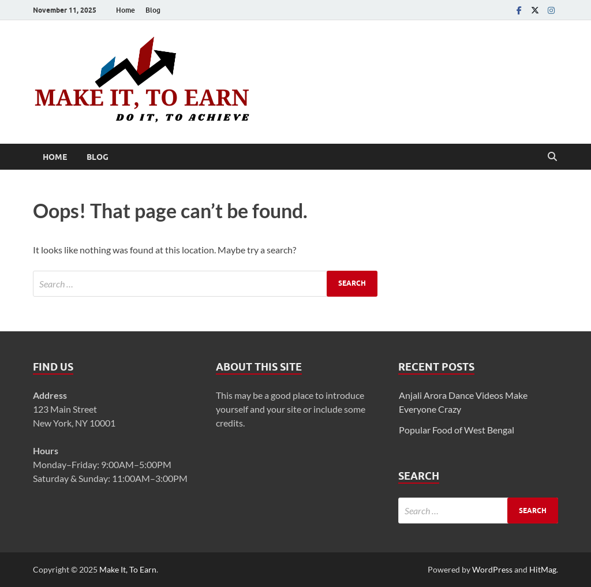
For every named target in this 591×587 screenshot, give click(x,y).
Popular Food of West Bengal (456, 429)
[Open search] (552, 157)
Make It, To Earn (127, 569)
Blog (152, 10)
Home (125, 10)
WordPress (492, 569)
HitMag (542, 569)
